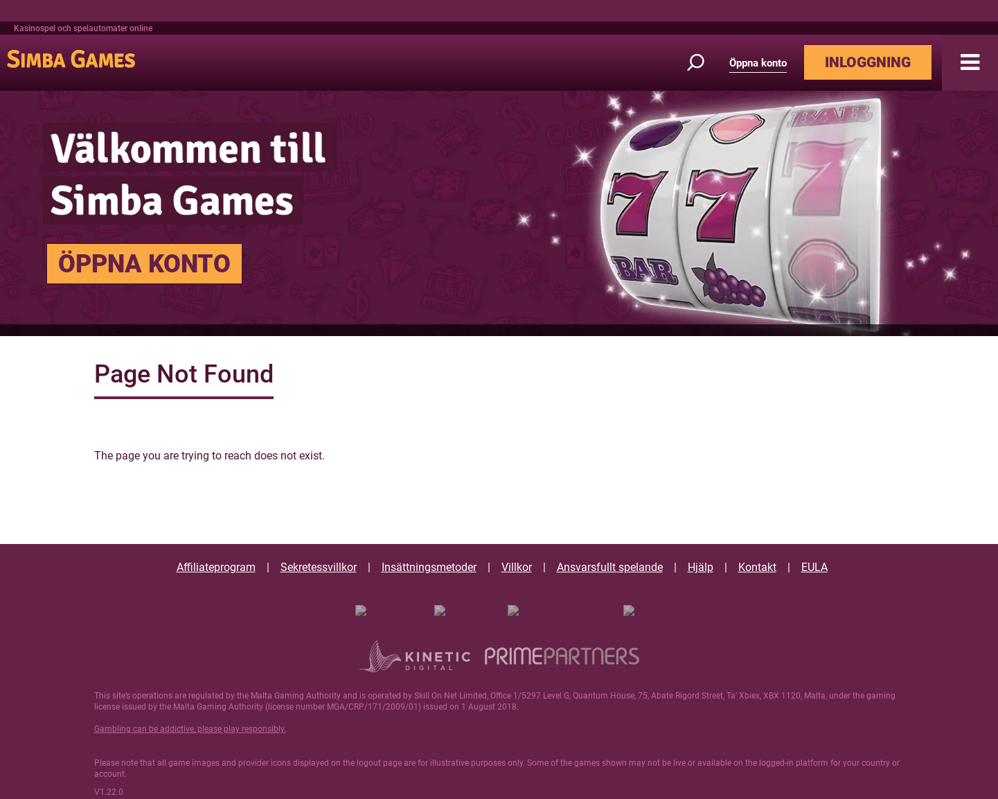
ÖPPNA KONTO (144, 264)
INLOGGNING (868, 62)
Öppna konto (758, 63)
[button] (970, 63)
